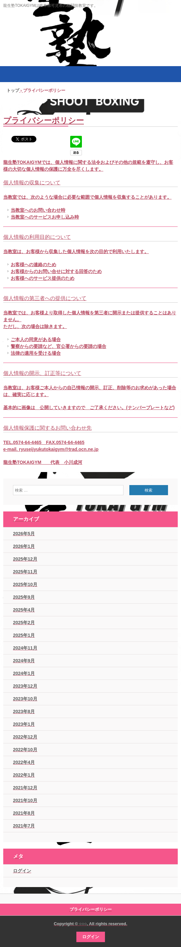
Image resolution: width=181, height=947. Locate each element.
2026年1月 (24, 546)
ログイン (22, 870)
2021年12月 (25, 787)
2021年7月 (24, 825)
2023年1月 (24, 724)
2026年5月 (24, 533)
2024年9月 (24, 660)
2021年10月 (25, 800)
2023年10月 (25, 698)
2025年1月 (24, 635)
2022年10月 (25, 749)
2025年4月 (24, 609)
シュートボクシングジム (90, 42)
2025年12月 (25, 559)
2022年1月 (24, 775)
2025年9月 (24, 597)
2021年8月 (24, 813)
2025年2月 (24, 622)
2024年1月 (24, 673)
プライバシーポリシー (91, 909)
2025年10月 (25, 584)
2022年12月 (25, 736)
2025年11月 (25, 571)
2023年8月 (24, 711)
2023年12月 (25, 686)
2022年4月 (24, 762)
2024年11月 (25, 648)
